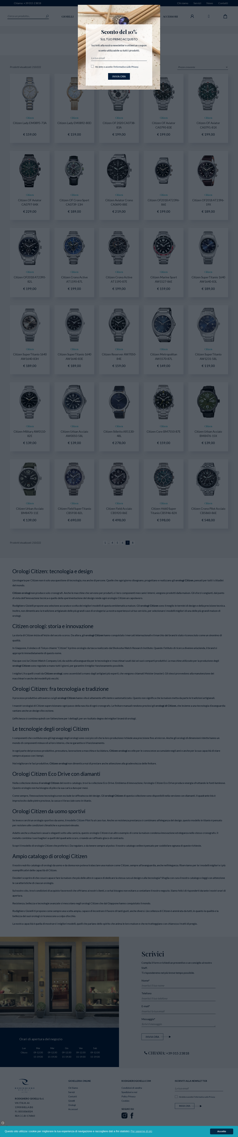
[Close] (159, 7)
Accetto (221, 1131)
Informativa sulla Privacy (126, 66)
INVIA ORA (119, 76)
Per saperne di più (141, 1131)
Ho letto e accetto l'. (117, 66)
